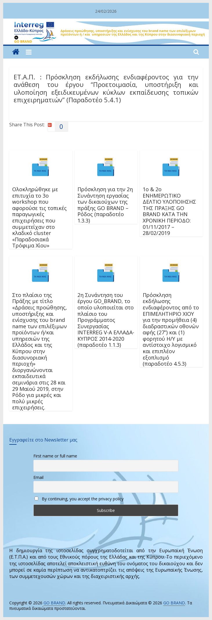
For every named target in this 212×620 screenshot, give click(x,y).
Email (38, 477)
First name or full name (55, 456)
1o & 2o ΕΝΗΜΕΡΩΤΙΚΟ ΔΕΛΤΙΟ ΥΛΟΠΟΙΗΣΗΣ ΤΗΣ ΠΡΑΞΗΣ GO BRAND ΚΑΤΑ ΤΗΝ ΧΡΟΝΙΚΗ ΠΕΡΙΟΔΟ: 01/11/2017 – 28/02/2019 (169, 211)
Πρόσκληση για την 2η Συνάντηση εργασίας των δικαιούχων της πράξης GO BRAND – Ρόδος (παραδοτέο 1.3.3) (105, 205)
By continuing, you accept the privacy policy (79, 499)
